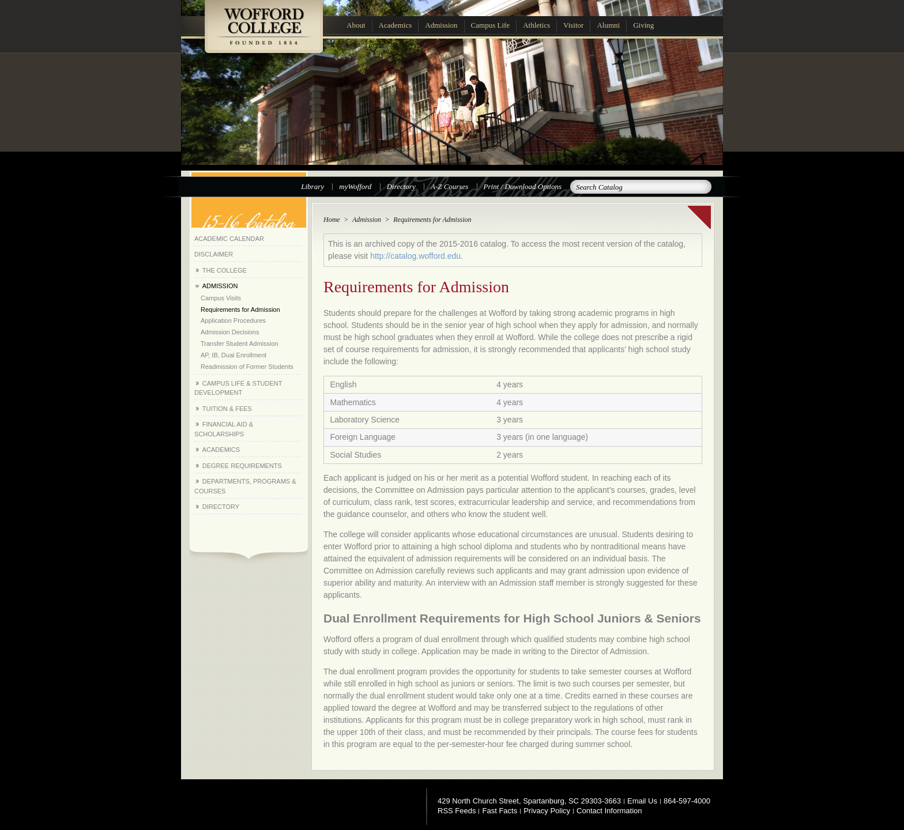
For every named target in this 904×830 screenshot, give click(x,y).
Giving (643, 25)
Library (312, 186)
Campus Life (490, 25)
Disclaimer (213, 254)
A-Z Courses (449, 186)
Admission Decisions (230, 332)
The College (224, 270)
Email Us (642, 801)
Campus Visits (221, 298)
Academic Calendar (229, 238)
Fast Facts (499, 810)
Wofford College (263, 33)
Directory (401, 186)
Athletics (536, 25)
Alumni (608, 25)
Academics (395, 25)
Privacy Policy (546, 810)
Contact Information (609, 810)
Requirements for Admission (240, 309)
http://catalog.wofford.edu (415, 256)
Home (331, 220)
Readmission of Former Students (247, 366)
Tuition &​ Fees (227, 408)
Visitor (573, 25)
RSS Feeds (457, 810)
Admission (441, 25)
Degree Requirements (242, 465)
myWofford (355, 186)
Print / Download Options (523, 186)
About (356, 25)
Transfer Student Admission (239, 343)
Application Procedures (233, 320)
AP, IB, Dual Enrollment (233, 355)
